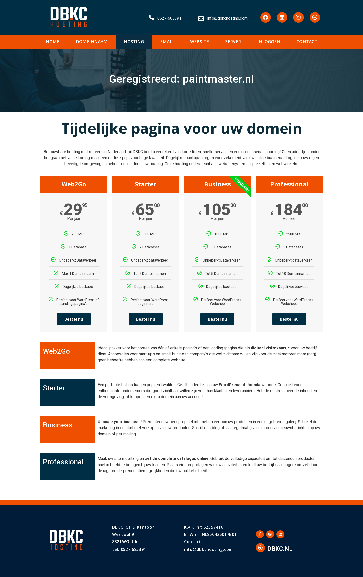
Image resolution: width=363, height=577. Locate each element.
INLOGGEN (268, 41)
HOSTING (134, 41)
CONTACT (306, 41)
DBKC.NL (279, 549)
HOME (52, 41)
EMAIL (167, 41)
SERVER (233, 41)
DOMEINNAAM (92, 41)
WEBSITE (199, 41)
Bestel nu (73, 319)
